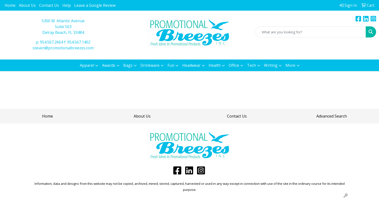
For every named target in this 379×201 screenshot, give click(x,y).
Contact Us (49, 5)
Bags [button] (127, 65)
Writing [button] (270, 65)
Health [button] (215, 65)
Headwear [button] (191, 65)
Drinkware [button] (150, 65)
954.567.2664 (51, 42)
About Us (27, 5)
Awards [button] (108, 65)
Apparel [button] (87, 65)
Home (10, 5)
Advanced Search (331, 116)
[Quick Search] (310, 31)
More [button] (290, 65)
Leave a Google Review (95, 5)
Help (66, 5)
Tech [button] (251, 65)
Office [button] (234, 65)
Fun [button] (171, 65)
